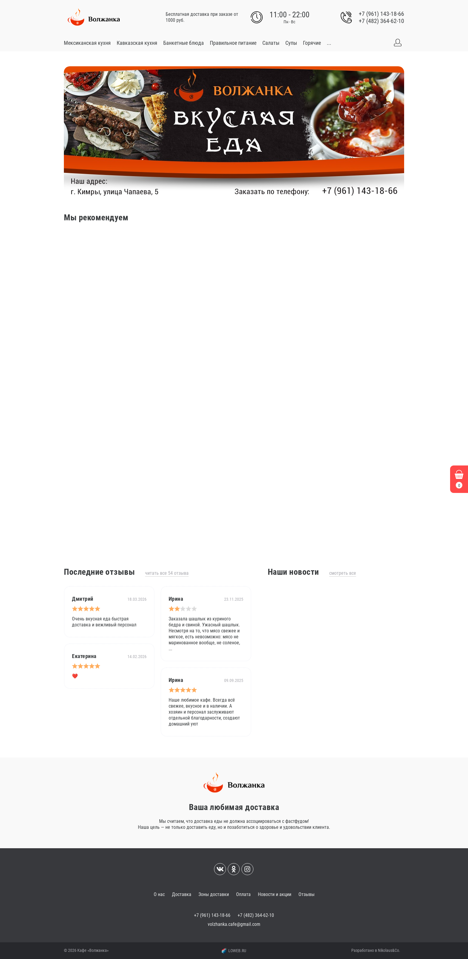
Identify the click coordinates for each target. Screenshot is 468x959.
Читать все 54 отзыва (167, 573)
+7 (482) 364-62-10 (381, 20)
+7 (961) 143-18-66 (381, 13)
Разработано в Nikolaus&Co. (375, 950)
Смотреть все (342, 573)
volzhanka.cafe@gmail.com (234, 924)
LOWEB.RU (234, 951)
